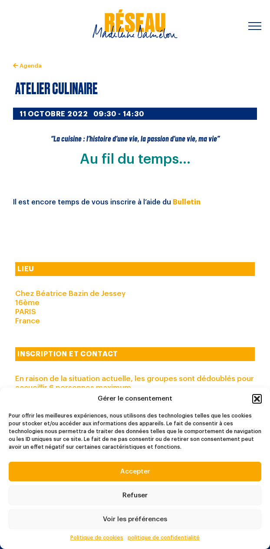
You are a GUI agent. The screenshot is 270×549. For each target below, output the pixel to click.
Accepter (135, 471)
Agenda (27, 66)
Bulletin (187, 202)
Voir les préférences (135, 519)
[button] (257, 398)
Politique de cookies (96, 537)
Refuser (135, 495)
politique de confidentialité (164, 537)
